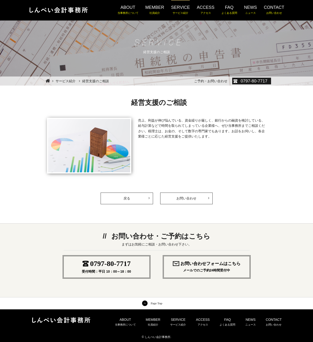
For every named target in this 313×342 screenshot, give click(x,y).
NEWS (250, 10)
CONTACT (274, 10)
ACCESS (206, 10)
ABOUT (128, 10)
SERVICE (180, 10)
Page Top (156, 303)
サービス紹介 (66, 81)
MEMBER (154, 10)
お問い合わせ (186, 198)
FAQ (229, 10)
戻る (136, 196)
